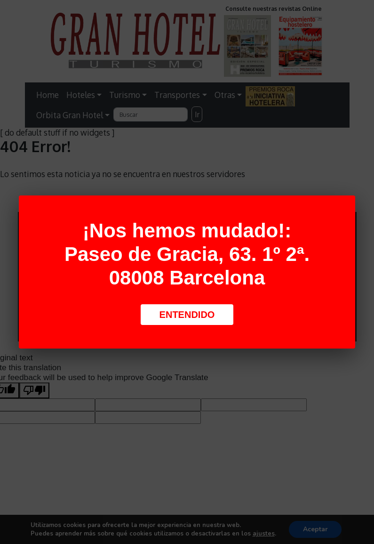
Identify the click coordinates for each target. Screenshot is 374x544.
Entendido (187, 314)
